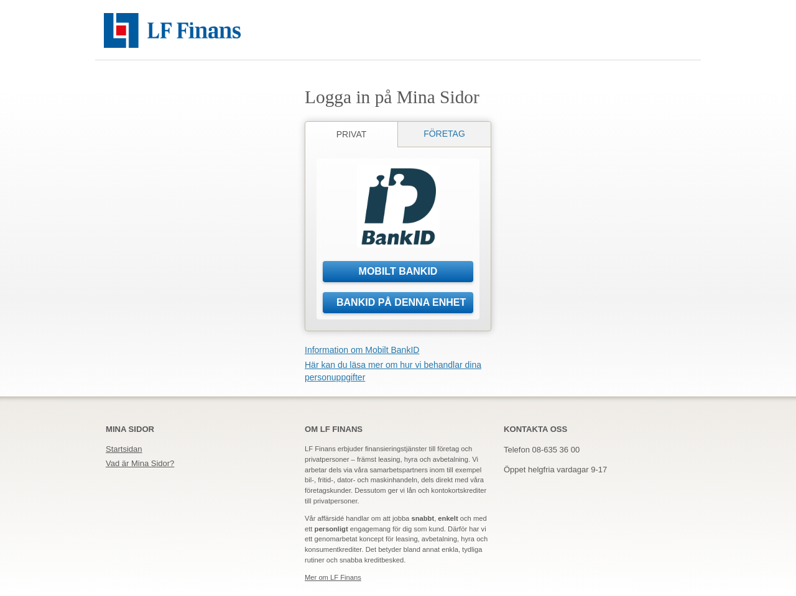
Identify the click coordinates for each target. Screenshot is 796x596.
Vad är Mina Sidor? (140, 463)
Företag (444, 134)
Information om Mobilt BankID (362, 350)
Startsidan (124, 449)
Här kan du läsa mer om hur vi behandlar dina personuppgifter (393, 371)
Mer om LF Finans (333, 577)
